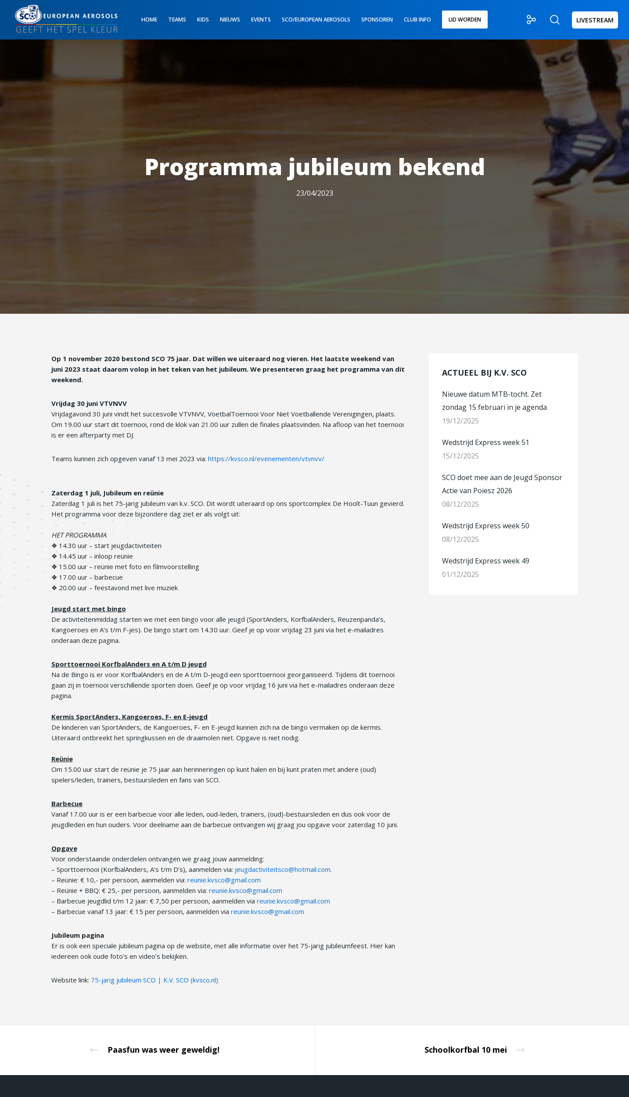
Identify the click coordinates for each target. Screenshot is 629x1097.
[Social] (526, 19)
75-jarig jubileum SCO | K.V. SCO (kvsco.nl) (154, 979)
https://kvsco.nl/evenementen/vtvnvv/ (266, 458)
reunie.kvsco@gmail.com (224, 879)
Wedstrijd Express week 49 (485, 561)
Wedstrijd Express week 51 (485, 442)
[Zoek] (549, 19)
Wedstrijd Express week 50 (485, 526)
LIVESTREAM (595, 20)
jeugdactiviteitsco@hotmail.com (283, 869)
